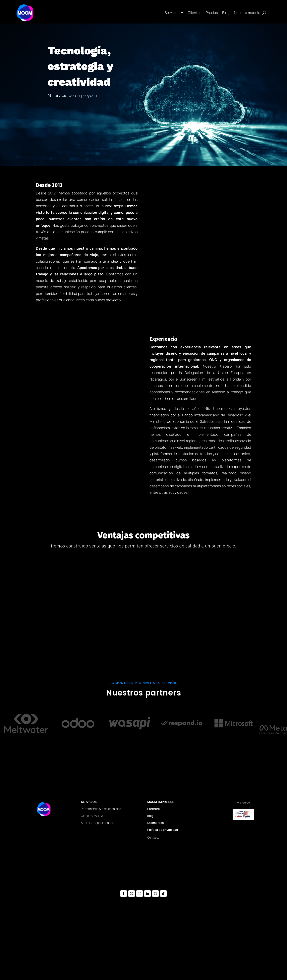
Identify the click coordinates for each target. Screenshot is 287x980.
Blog (226, 12)
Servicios (172, 12)
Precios (212, 12)
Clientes (194, 12)
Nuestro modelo (247, 12)
